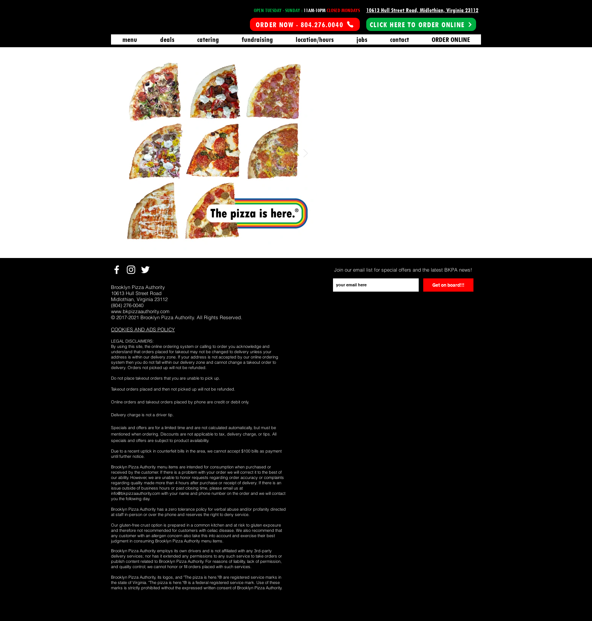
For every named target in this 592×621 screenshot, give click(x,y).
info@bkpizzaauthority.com (135, 493)
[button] (143, 329)
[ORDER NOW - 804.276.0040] (305, 24)
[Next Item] (305, 153)
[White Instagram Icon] (131, 269)
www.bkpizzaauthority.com (140, 311)
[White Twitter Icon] (145, 269)
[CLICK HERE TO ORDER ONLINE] (421, 24)
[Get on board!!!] (448, 285)
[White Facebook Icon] (116, 269)
